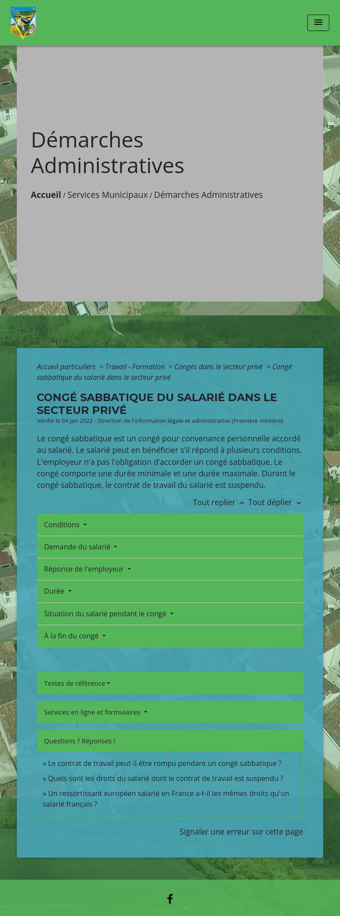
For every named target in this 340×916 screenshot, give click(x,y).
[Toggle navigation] (318, 23)
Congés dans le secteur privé (219, 366)
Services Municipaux (107, 195)
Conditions (62, 525)
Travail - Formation (136, 366)
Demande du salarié (78, 547)
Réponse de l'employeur (84, 569)
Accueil (46, 195)
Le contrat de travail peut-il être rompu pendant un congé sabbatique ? (165, 763)
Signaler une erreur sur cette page (241, 831)
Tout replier (220, 502)
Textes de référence (74, 683)
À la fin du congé (72, 636)
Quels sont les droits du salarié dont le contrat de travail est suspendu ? (166, 778)
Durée (55, 591)
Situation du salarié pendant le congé (106, 613)
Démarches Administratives (208, 195)
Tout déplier (275, 502)
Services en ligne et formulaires (93, 711)
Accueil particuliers (67, 366)
